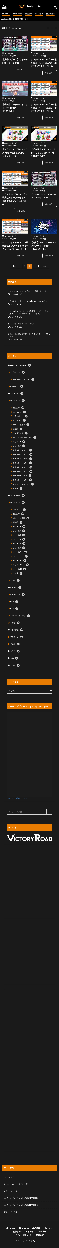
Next (44, 266)
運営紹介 (40, 1235)
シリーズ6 (19, 547)
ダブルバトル (17, 372)
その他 (17, 488)
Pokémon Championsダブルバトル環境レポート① (27, 291)
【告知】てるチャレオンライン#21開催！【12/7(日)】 (15, 107)
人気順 (11, 28)
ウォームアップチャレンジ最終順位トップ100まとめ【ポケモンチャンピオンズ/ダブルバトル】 (28, 312)
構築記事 (28, 14)
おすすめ (18, 28)
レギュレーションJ (22, 479)
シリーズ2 (19, 445)
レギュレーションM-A (23, 379)
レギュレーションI (22, 475)
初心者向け (50, 14)
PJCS (14, 601)
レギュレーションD (22, 454)
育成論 (17, 429)
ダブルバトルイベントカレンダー (16, 1184)
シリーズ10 (19, 560)
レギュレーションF (22, 462)
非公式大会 (16, 629)
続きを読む (21, 69)
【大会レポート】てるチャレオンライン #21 (15, 61)
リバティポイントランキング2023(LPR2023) (21, 1198)
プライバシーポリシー (12, 1191)
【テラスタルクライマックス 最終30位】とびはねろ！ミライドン (15, 152)
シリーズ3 (19, 535)
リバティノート (36, 1241)
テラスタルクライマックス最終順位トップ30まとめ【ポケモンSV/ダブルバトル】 (15, 199)
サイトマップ (9, 1177)
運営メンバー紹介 (10, 1212)
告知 (14, 658)
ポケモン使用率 (21, 424)
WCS (14, 608)
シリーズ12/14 (21, 564)
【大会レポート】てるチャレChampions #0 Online (27, 301)
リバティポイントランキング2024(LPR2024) (21, 1205)
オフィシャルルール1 (23, 484)
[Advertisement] (29, 881)
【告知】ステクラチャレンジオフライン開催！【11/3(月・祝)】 (43, 245)
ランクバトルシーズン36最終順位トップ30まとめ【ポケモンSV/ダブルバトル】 (44, 62)
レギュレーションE (22, 458)
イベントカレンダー (24, 1235)
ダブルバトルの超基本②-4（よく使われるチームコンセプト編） (29, 335)
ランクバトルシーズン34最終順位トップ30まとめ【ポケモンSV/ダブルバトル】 (15, 245)
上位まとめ (39, 14)
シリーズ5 (19, 543)
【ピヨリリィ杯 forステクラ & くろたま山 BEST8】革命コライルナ (43, 152)
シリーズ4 (19, 539)
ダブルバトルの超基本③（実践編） (21, 324)
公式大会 (15, 587)
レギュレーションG (22, 467)
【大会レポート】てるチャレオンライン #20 (43, 196)
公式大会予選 (17, 594)
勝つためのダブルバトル (24, 437)
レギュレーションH (22, 471)
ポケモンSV (16, 393)
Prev (14, 266)
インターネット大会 (20, 615)
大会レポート (20, 416)
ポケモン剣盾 (17, 495)
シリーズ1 (19, 441)
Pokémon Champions (20, 365)
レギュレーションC (22, 450)
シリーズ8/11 (20, 556)
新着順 (4, 28)
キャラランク (20, 433)
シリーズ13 (19, 569)
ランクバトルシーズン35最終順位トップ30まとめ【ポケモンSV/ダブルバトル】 (44, 107)
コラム (15, 651)
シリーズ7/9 (20, 552)
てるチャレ (16, 637)
